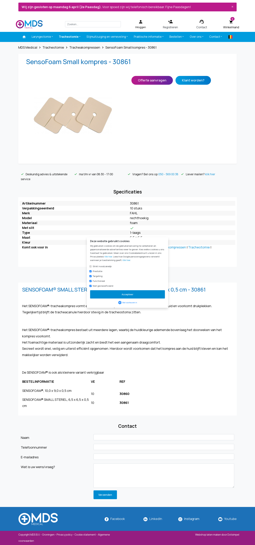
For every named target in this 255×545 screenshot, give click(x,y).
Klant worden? (193, 80)
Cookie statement (85, 534)
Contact (215, 37)
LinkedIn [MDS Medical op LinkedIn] (155, 519)
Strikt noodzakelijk (102, 266)
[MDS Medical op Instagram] (191, 519)
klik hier (210, 174)
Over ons (197, 37)
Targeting (97, 276)
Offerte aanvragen (152, 80)
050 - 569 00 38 (168, 174)
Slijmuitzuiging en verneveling (107, 37)
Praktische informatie (149, 37)
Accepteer (127, 294)
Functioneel (99, 280)
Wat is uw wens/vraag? (38, 467)
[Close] (232, 6)
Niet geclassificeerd (103, 285)
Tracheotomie (70, 37)
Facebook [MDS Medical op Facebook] (117, 519)
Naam (25, 437)
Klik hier (108, 256)
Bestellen (176, 37)
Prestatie (97, 271)
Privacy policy (64, 534)
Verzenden (105, 495)
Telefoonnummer (34, 447)
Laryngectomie (43, 37)
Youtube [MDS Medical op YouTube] (230, 519)
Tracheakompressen (170, 247)
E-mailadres (30, 457)
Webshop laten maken (208, 534)
